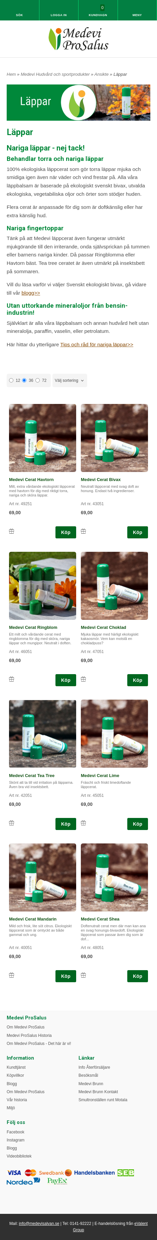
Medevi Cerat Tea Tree (31, 775)
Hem (11, 74)
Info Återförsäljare (94, 1067)
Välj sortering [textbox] (66, 380)
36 (27, 380)
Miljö (11, 1108)
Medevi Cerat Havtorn (31, 479)
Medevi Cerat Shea (100, 919)
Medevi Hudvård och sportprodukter (56, 74)
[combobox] (70, 380)
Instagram (15, 1140)
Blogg (12, 1083)
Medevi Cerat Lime (100, 775)
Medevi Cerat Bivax (101, 479)
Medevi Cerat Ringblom (33, 627)
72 (40, 380)
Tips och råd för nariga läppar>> (96, 344)
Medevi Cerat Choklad (103, 627)
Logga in (59, 15)
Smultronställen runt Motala (102, 1100)
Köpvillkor (15, 1075)
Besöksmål (88, 1075)
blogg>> (30, 293)
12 (14, 380)
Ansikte (102, 74)
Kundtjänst (16, 1067)
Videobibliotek (19, 1156)
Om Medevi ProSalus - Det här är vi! (39, 1043)
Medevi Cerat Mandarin (32, 919)
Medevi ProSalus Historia (29, 1035)
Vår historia (17, 1100)
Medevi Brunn (90, 1083)
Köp (65, 532)
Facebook (15, 1132)
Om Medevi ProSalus (25, 1027)
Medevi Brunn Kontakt (98, 1091)
